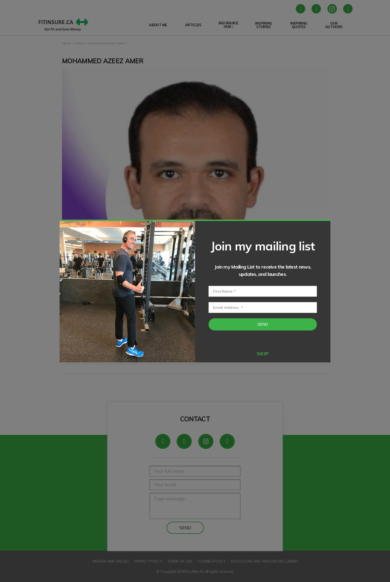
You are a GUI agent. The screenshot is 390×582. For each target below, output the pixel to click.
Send (263, 324)
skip (263, 353)
